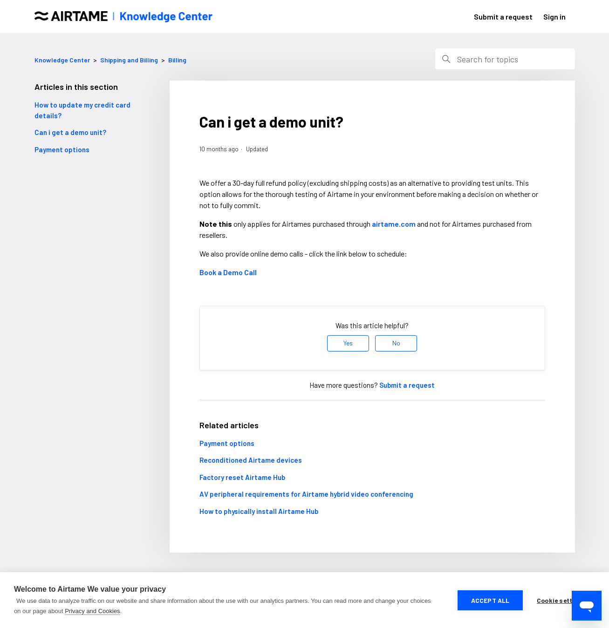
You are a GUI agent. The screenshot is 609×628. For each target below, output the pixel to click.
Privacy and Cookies (92, 611)
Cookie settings (561, 600)
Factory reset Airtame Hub (242, 477)
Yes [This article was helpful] (348, 343)
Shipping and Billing (129, 60)
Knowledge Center (62, 60)
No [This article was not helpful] (396, 343)
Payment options (61, 149)
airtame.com (394, 223)
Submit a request (503, 16)
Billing (177, 60)
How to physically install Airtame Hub (258, 511)
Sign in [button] (554, 16)
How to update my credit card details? (82, 110)
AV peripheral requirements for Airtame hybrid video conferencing (306, 494)
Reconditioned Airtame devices (250, 460)
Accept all (490, 600)
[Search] (505, 58)
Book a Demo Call (228, 272)
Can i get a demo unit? (70, 132)
